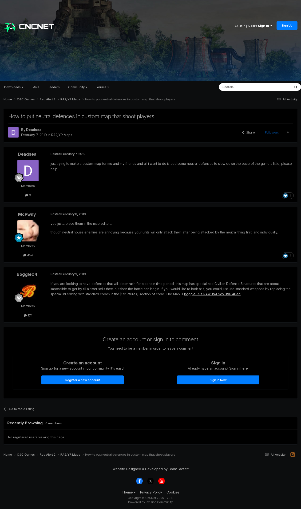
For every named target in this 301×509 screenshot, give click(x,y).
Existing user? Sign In (253, 26)
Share (248, 132)
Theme (129, 492)
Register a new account (82, 380)
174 (28, 315)
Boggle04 (27, 274)
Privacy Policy (151, 492)
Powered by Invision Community (150, 502)
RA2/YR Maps (61, 135)
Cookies (172, 492)
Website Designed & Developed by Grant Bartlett (150, 469)
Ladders (54, 87)
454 (28, 255)
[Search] (243, 87)
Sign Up (287, 25)
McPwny (27, 214)
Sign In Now (218, 380)
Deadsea (33, 130)
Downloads (13, 87)
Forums (102, 87)
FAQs (35, 87)
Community (77, 87)
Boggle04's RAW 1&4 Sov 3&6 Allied (212, 294)
